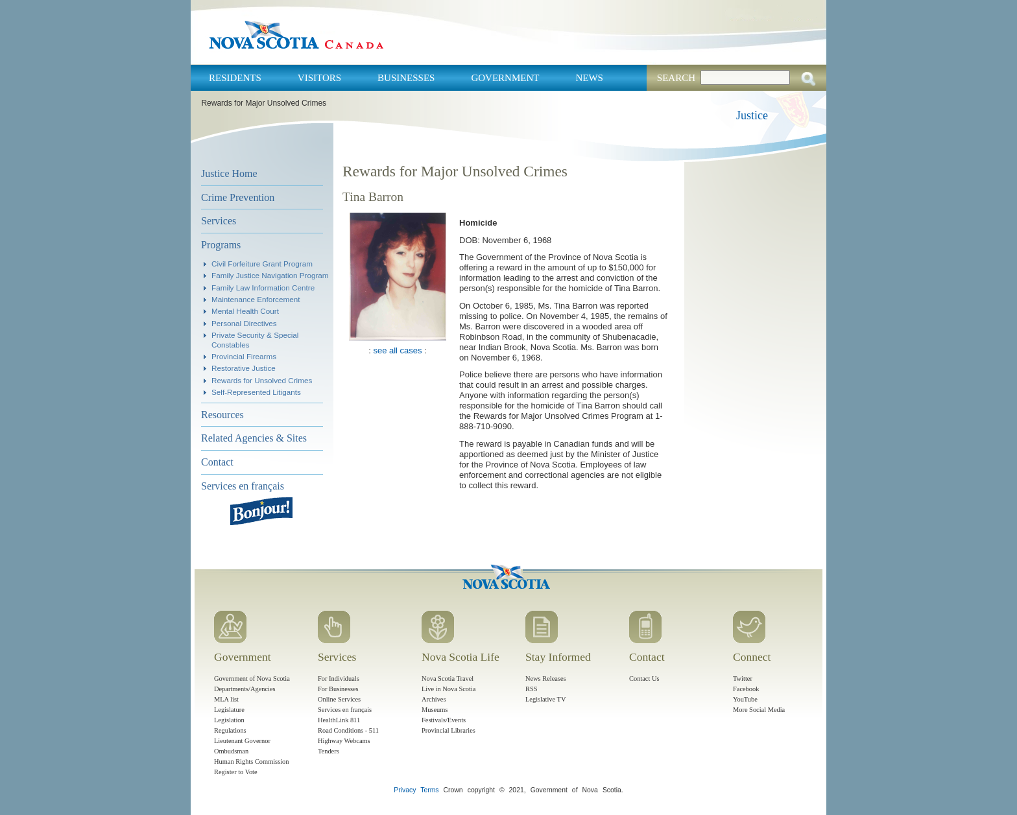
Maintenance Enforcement (255, 299)
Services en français (242, 485)
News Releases (545, 678)
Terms (429, 790)
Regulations (230, 730)
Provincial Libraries (448, 730)
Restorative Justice (243, 368)
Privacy (405, 790)
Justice (752, 115)
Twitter (742, 678)
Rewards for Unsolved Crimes (261, 380)
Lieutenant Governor (242, 740)
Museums (435, 709)
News (589, 78)
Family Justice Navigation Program (270, 275)
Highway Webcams (344, 740)
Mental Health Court (245, 311)
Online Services (339, 699)
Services (218, 220)
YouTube (745, 699)
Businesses (406, 78)
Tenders (328, 751)
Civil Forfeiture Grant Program (262, 263)
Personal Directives (244, 323)
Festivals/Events (444, 720)
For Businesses (338, 688)
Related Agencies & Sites (254, 437)
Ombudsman (231, 751)
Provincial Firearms (243, 356)
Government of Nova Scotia (252, 678)
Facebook (746, 688)
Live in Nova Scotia (448, 688)
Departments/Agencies (245, 688)
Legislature (229, 709)
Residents (235, 78)
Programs (221, 244)
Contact (217, 461)
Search (676, 78)
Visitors (319, 78)
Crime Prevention (237, 197)
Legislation (229, 720)
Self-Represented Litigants (256, 392)
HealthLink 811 (339, 720)
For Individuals (338, 678)
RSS (531, 688)
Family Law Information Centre (263, 287)
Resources (222, 414)
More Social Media (759, 709)
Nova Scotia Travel (447, 678)
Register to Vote (235, 771)
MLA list (226, 699)
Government (505, 78)
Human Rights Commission (251, 761)
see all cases (397, 350)
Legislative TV (545, 699)
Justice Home (229, 173)
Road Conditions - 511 (348, 730)
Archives (434, 699)
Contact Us (644, 678)
